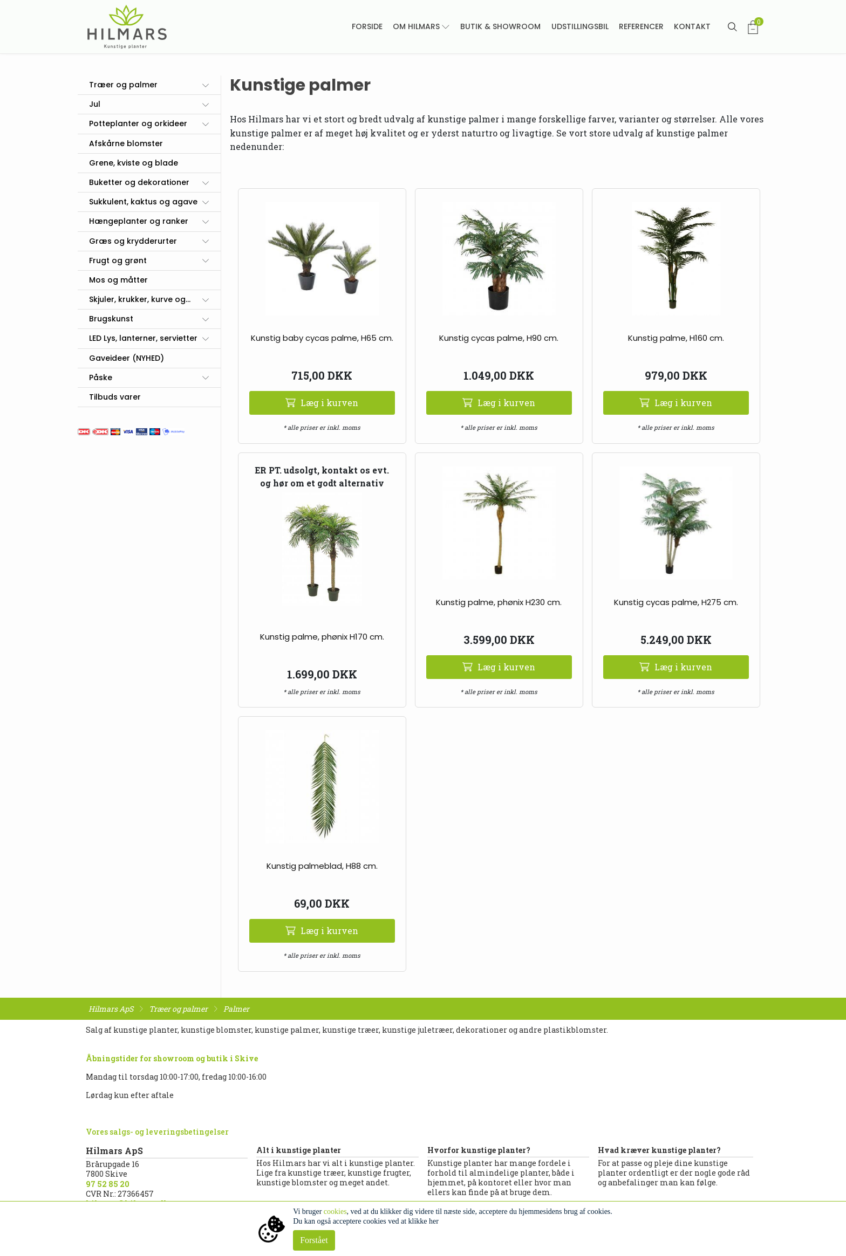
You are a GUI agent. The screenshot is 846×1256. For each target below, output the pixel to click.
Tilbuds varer (115, 397)
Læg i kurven (321, 402)
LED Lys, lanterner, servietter (143, 338)
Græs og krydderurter (133, 241)
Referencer (641, 26)
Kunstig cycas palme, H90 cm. (498, 338)
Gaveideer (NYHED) (126, 358)
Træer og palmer (123, 84)
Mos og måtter (118, 279)
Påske (100, 377)
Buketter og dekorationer (139, 182)
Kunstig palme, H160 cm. (676, 338)
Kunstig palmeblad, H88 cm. (322, 865)
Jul (94, 104)
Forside (367, 26)
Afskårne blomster (126, 143)
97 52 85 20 (107, 1184)
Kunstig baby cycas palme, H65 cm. (322, 338)
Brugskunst (111, 318)
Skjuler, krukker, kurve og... (139, 299)
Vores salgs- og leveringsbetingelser (157, 1132)
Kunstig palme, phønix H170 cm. (322, 636)
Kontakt (692, 26)
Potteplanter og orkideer (138, 123)
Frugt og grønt (118, 260)
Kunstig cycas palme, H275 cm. (676, 602)
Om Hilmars (416, 26)
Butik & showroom (500, 26)
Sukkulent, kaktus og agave (143, 201)
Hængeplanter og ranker (138, 221)
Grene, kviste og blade (133, 162)
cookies (335, 1211)
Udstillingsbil (580, 26)
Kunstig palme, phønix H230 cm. (499, 602)
